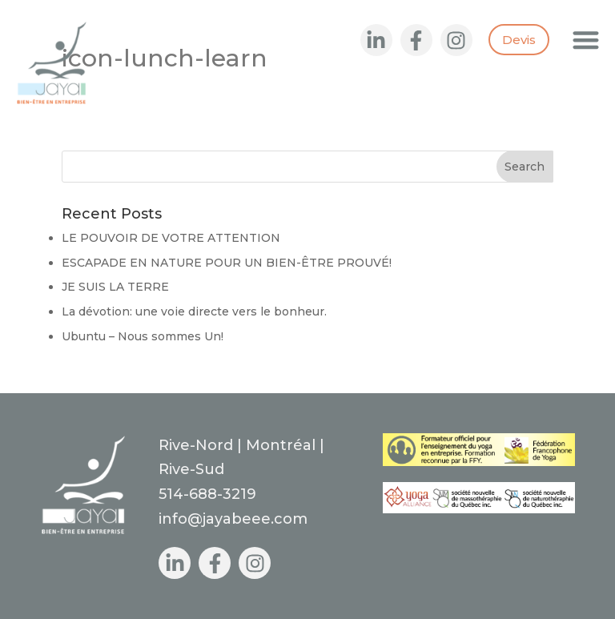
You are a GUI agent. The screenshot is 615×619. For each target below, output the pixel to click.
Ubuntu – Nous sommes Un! (142, 336)
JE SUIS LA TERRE (115, 286)
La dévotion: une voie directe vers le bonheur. (194, 311)
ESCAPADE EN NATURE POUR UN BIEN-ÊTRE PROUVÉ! (227, 262)
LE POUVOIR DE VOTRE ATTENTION (171, 238)
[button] (586, 39)
